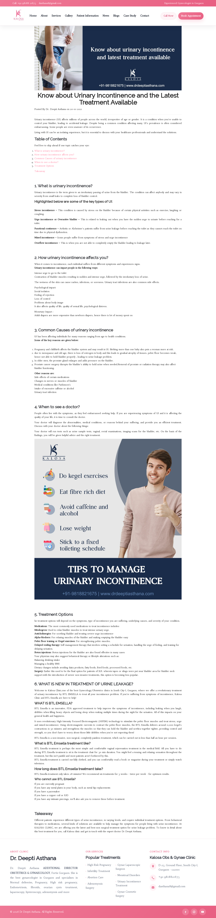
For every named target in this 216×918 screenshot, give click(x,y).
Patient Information (88, 15)
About (44, 15)
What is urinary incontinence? (49, 150)
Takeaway (39, 171)
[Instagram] (194, 912)
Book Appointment (191, 15)
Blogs (116, 15)
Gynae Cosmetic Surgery (126, 893)
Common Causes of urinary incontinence (55, 158)
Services (56, 15)
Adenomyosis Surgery (94, 885)
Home (33, 15)
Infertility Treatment (98, 871)
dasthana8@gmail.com (50, 3)
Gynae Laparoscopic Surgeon (128, 867)
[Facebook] (185, 912)
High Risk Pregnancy (99, 864)
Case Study (129, 15)
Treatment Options (44, 165)
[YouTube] (202, 912)
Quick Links (9, 836)
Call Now (168, 15)
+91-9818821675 (169, 876)
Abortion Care (95, 877)
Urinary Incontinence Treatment (128, 883)
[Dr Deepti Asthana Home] (18, 15)
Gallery (69, 15)
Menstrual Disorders (128, 875)
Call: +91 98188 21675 (24, 3)
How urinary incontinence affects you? (54, 154)
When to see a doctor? (46, 162)
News (106, 15)
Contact (144, 15)
